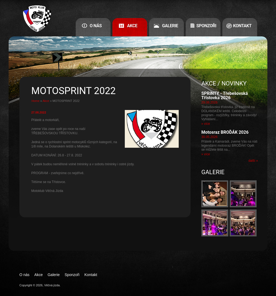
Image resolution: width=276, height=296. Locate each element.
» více (205, 124)
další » (253, 161)
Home (35, 100)
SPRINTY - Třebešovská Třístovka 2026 (224, 95)
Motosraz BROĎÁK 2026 (225, 132)
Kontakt (242, 25)
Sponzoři (206, 25)
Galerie (170, 25)
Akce (132, 25)
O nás (96, 25)
